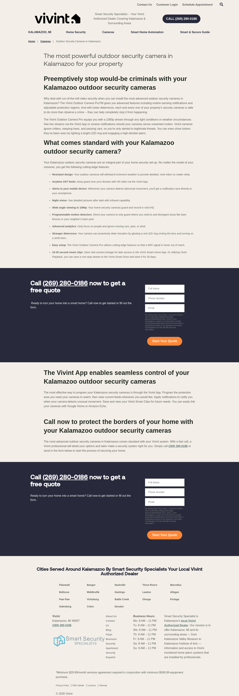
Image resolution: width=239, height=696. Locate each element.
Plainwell (64, 585)
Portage (174, 599)
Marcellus (175, 585)
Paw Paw (64, 599)
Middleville (93, 592)
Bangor (91, 585)
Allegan (174, 592)
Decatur (119, 606)
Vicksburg (93, 599)
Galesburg (65, 606)
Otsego (146, 599)
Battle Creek (122, 599)
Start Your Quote (164, 341)
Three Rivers (149, 585)
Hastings (120, 592)
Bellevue (64, 592)
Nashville (120, 585)
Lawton (146, 592)
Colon (90, 606)
